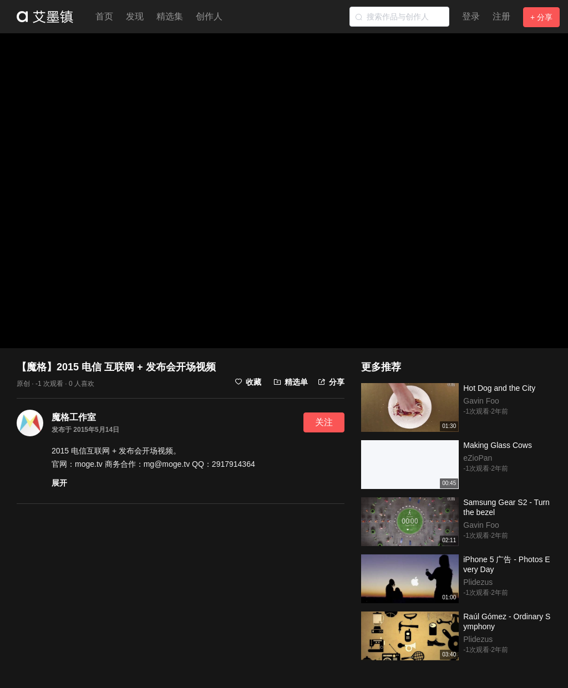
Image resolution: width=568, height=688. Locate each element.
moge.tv (89, 464)
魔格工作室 (74, 417)
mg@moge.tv (167, 464)
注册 (501, 16)
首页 (104, 16)
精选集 (169, 16)
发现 (135, 16)
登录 (471, 16)
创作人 (209, 16)
